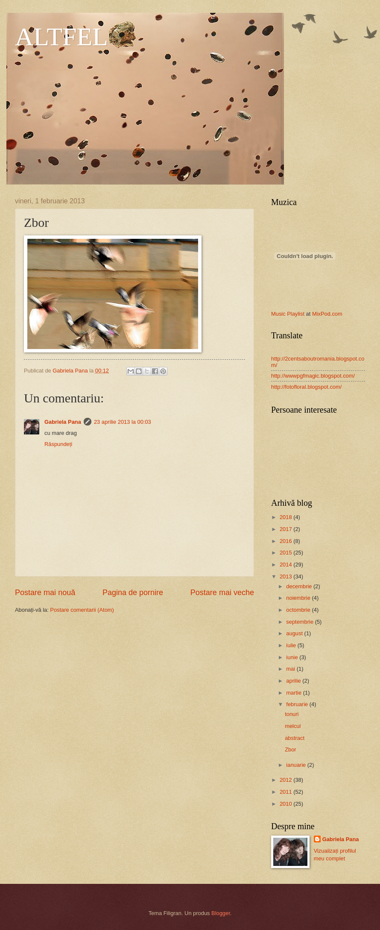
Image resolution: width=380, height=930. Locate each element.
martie (294, 692)
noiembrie (299, 598)
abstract (294, 738)
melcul (293, 726)
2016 (286, 541)
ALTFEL (61, 37)
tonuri (291, 714)
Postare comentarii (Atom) (82, 610)
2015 (286, 552)
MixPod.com (327, 314)
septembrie (300, 622)
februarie (297, 704)
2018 (286, 517)
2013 (286, 576)
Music (278, 314)
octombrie (299, 610)
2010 (286, 804)
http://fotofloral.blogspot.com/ (306, 387)
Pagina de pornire (132, 592)
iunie (292, 657)
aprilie (294, 681)
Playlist (295, 314)
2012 (286, 780)
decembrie (299, 586)
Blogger (220, 913)
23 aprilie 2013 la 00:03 (122, 422)
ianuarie (296, 765)
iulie (291, 645)
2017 (286, 529)
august (295, 633)
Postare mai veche (222, 592)
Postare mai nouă (45, 592)
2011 (286, 792)
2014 (286, 564)
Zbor (290, 749)
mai (291, 669)
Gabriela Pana (62, 422)
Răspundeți (58, 444)
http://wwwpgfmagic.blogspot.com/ (313, 376)
